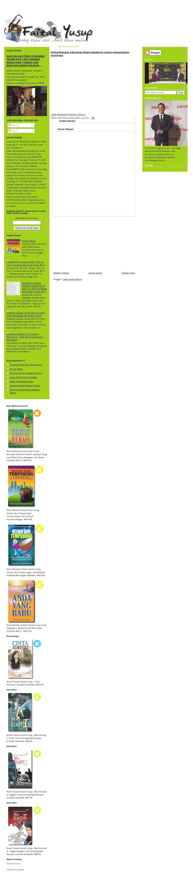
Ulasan (13, 130)
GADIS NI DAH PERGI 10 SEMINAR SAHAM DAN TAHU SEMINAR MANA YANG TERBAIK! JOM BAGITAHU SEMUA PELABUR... (26, 60)
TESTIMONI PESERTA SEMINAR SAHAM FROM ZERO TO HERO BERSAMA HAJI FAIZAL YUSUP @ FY (34, 287)
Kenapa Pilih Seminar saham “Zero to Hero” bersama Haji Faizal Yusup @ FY (26, 263)
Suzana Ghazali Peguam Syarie (25, 385)
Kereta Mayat (16, 368)
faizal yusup (13, 16)
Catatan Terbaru (61, 272)
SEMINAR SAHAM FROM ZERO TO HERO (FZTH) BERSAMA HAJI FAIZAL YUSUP (26, 314)
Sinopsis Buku (29, 240)
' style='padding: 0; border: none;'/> (68, 114)
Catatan (13, 125)
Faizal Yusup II (13, 863)
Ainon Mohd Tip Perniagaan (23, 377)
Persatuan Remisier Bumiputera (26, 364)
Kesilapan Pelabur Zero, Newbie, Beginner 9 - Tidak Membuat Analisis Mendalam (25, 337)
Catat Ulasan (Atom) (72, 279)
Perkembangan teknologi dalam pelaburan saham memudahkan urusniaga (90, 54)
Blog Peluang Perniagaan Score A (26, 373)
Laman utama (95, 272)
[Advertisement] (94, 243)
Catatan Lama (128, 272)
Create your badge (15, 869)
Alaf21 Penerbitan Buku (21, 381)
